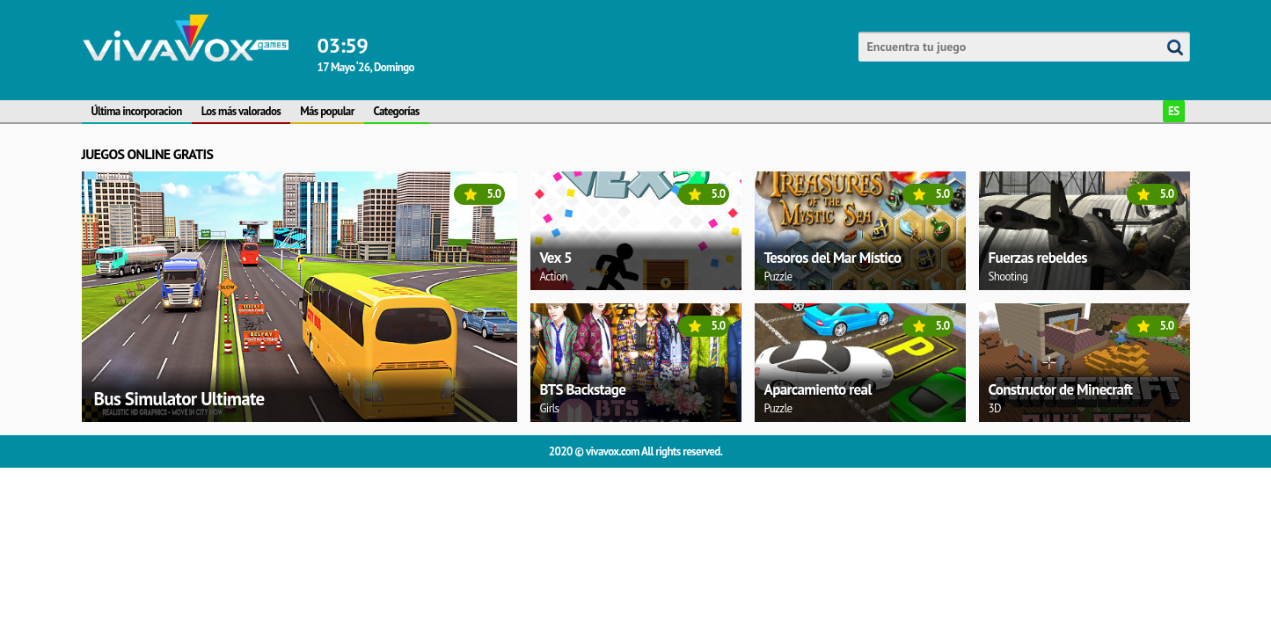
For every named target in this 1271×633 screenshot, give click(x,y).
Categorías (397, 111)
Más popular (327, 111)
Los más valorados (241, 111)
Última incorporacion (136, 111)
